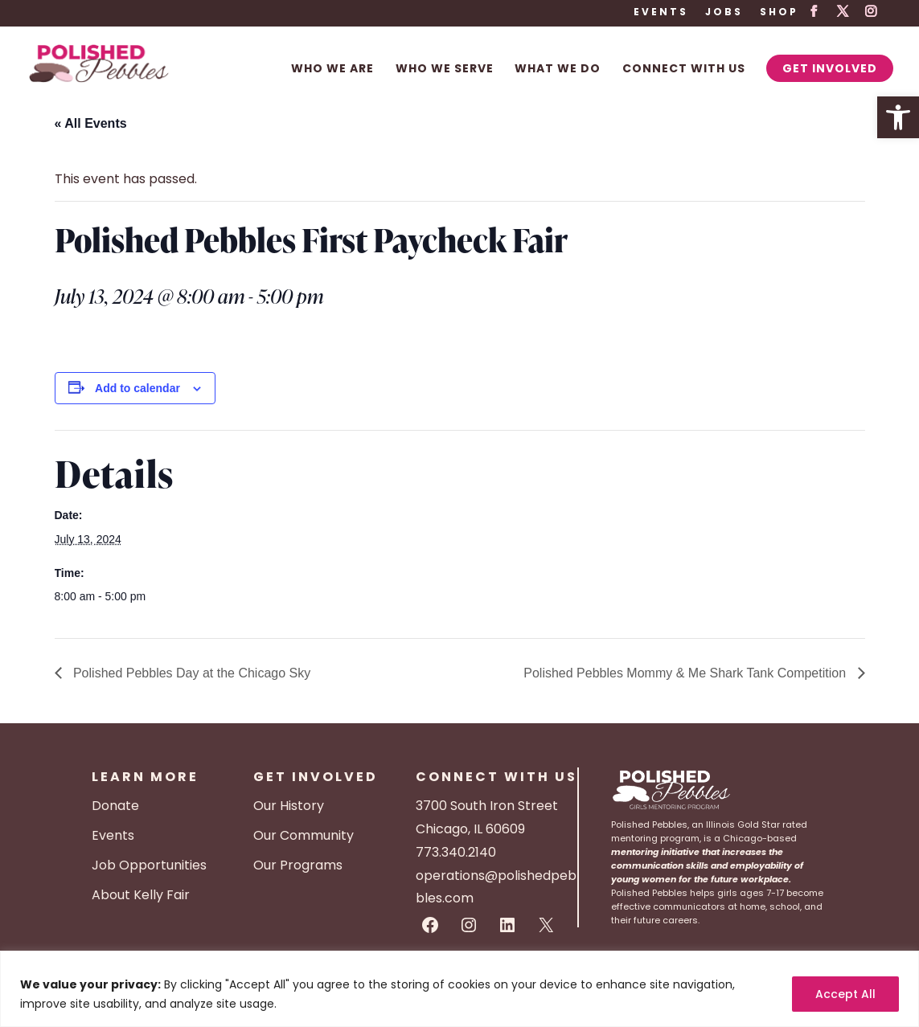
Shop (779, 12)
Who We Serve (445, 69)
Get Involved (829, 68)
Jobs (724, 12)
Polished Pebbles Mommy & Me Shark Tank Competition (686, 673)
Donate (115, 805)
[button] (898, 117)
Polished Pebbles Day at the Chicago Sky (190, 673)
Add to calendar (137, 388)
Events (661, 12)
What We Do (558, 69)
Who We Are (332, 69)
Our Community (303, 835)
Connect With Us (683, 69)
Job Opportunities (149, 865)
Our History (288, 805)
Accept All (845, 994)
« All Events (91, 123)
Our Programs (298, 865)
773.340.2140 (456, 852)
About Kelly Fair (141, 895)
